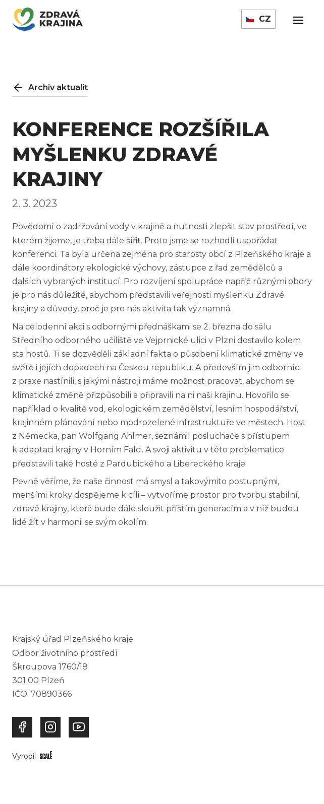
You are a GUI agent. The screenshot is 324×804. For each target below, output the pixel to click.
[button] (258, 19)
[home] (47, 19)
